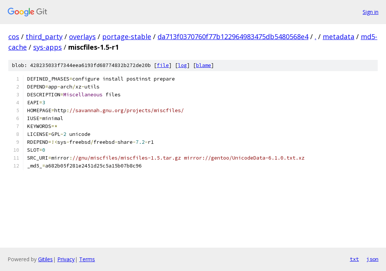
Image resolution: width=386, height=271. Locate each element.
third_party (44, 36)
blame (203, 65)
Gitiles (45, 259)
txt (354, 259)
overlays (82, 36)
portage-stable (126, 36)
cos (13, 36)
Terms (87, 259)
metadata (338, 36)
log (182, 65)
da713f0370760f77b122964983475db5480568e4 (233, 36)
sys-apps (47, 47)
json (372, 259)
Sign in (370, 11)
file (163, 65)
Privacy (66, 259)
